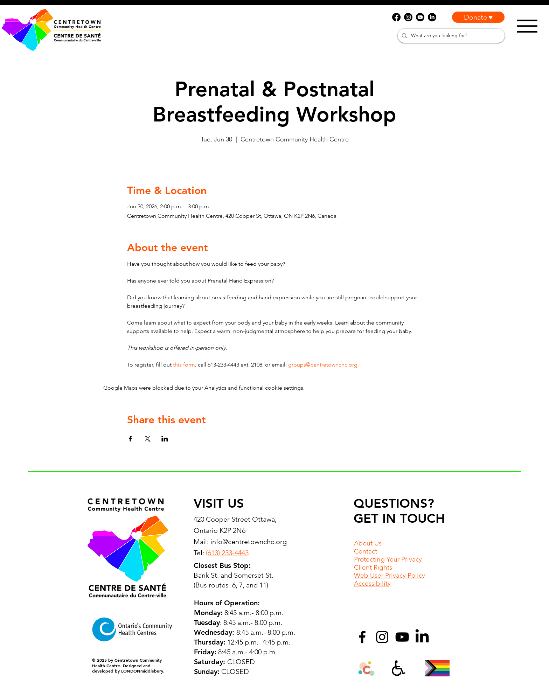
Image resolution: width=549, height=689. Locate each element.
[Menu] (527, 26)
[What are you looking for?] (450, 36)
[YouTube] (402, 637)
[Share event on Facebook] (130, 438)
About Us (368, 543)
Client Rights (373, 567)
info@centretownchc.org (248, 541)
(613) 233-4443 (227, 553)
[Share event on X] (147, 438)
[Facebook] (362, 637)
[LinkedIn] (422, 637)
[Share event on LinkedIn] (164, 438)
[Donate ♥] (478, 17)
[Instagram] (382, 637)
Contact (365, 551)
